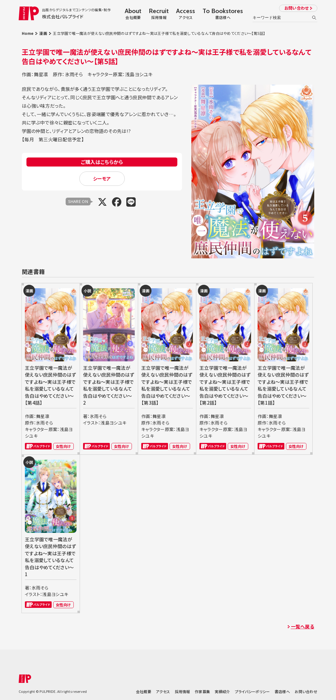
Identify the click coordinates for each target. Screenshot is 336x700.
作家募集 (202, 691)
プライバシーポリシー (252, 691)
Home (27, 33)
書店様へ (282, 691)
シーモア (102, 178)
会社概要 (143, 691)
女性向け (63, 446)
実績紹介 (222, 691)
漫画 (43, 33)
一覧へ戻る (302, 626)
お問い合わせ (296, 8)
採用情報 (182, 691)
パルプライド (38, 446)
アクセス (163, 691)
